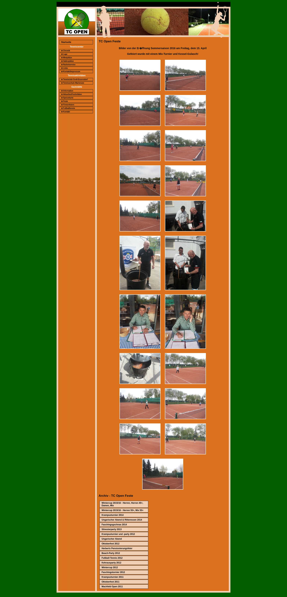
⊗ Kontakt (65, 112)
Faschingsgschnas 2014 (114, 524)
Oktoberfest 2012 (110, 543)
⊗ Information (67, 91)
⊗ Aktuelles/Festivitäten (71, 94)
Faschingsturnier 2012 (113, 572)
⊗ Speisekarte (67, 98)
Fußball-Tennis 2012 (112, 558)
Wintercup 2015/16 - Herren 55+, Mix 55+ (123, 510)
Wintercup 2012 (110, 567)
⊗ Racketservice (68, 65)
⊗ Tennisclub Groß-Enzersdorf (74, 79)
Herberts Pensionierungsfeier (117, 548)
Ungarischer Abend (112, 539)
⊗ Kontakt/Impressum (70, 72)
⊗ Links (64, 68)
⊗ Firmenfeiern (67, 105)
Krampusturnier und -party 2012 (118, 534)
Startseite (66, 42)
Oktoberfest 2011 (110, 582)
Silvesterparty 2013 (112, 529)
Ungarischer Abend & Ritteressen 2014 (122, 520)
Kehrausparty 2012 (111, 562)
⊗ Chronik (65, 51)
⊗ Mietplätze (66, 58)
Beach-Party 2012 (111, 553)
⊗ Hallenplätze (67, 61)
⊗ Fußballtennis (68, 108)
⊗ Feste (64, 101)
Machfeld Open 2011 (112, 586)
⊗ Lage (64, 54)
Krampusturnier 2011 (113, 577)
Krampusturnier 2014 (113, 515)
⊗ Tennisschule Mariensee (72, 83)
